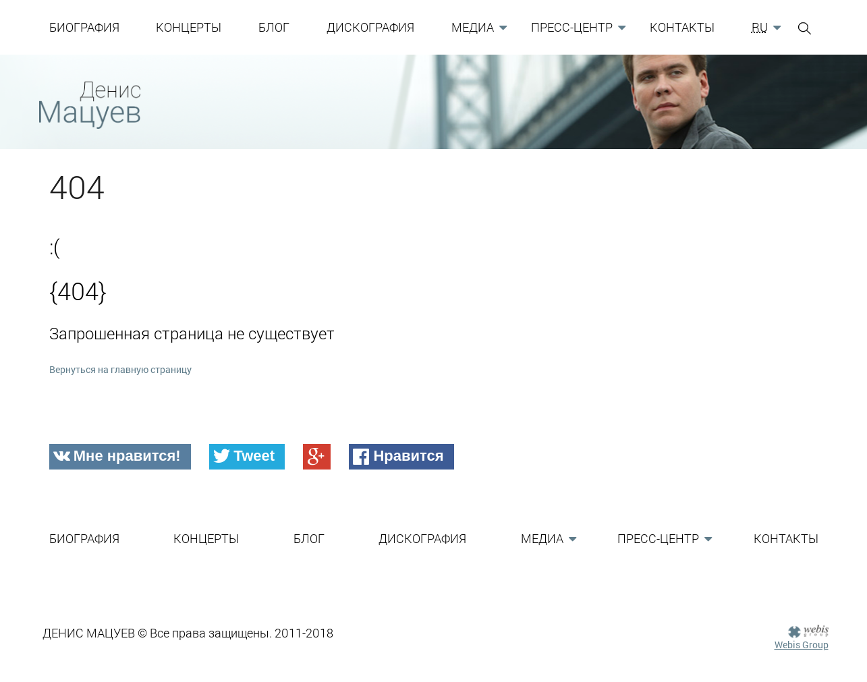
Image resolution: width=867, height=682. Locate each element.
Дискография (370, 27)
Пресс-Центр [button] (572, 27)
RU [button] (760, 27)
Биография (84, 27)
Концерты (188, 27)
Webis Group (802, 644)
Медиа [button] (472, 27)
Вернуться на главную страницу (120, 369)
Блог (273, 27)
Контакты (682, 27)
